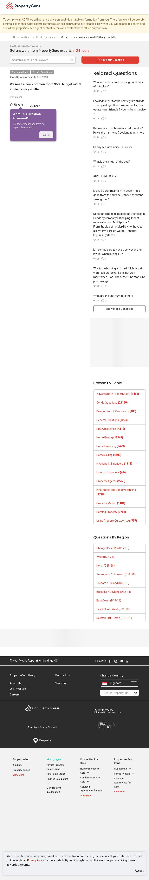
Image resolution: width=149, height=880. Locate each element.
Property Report (106, 725)
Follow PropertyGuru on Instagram (115, 661)
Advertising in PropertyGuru (117, 393)
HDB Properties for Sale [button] (90, 771)
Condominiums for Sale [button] (90, 780)
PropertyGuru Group (23, 675)
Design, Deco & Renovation (116, 411)
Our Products (18, 688)
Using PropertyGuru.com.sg (116, 520)
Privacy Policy (35, 860)
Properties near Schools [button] (88, 832)
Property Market (110, 503)
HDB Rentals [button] (122, 769)
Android (42, 660)
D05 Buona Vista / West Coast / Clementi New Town (124, 830)
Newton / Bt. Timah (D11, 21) (114, 617)
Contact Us (62, 675)
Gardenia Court (20, 72)
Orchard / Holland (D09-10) (112, 583)
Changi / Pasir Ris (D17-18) (112, 548)
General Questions (112, 420)
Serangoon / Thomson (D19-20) (116, 574)
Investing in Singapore (114, 463)
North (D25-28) (105, 565)
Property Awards (106, 711)
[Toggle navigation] (143, 7)
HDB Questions (110, 428)
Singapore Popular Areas (123, 810)
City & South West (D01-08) (113, 609)
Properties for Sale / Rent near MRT (57, 811)
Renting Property (111, 511)
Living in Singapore (111, 472)
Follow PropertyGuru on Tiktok (137, 661)
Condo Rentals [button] (124, 774)
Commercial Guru (42, 708)
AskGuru (17, 765)
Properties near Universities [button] (88, 823)
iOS (54, 660)
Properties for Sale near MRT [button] (57, 823)
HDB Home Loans (56, 774)
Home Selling (108, 454)
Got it (46, 134)
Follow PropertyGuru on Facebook (109, 661)
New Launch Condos (24, 817)
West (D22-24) (105, 556)
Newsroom (61, 683)
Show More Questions (119, 308)
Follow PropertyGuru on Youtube (122, 661)
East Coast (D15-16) (108, 600)
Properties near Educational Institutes (90, 811)
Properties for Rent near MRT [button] (57, 832)
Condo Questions (42, 72)
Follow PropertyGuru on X (133, 661)
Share (35, 106)
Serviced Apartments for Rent (122, 782)
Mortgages (54, 759)
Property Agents (110, 481)
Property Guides (21, 770)
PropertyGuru (21, 759)
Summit (42, 727)
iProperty (42, 741)
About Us (15, 683)
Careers (15, 694)
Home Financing (110, 446)
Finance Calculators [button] (57, 781)
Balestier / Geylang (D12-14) (113, 591)
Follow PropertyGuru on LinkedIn (128, 661)
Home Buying (109, 437)
